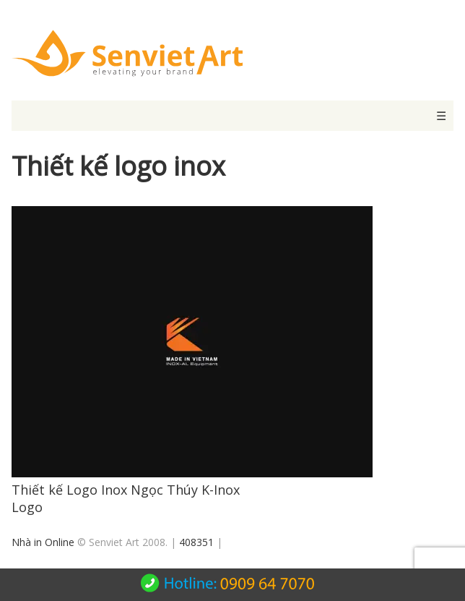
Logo (27, 507)
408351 (196, 542)
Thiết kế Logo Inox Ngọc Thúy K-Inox (126, 489)
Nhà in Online (43, 542)
